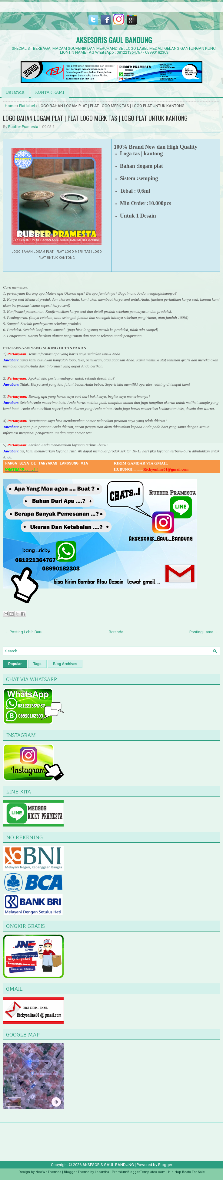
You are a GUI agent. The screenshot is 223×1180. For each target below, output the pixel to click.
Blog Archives (65, 664)
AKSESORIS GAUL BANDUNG (114, 39)
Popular (15, 664)
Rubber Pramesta (23, 126)
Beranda (15, 92)
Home (10, 105)
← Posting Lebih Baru (23, 632)
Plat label (27, 105)
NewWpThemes (48, 1172)
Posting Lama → (203, 632)
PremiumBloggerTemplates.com (138, 1172)
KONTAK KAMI (49, 92)
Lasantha (102, 1172)
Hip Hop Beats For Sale (186, 1172)
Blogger (165, 1164)
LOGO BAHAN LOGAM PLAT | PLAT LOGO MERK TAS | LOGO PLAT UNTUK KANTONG (95, 118)
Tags (37, 664)
